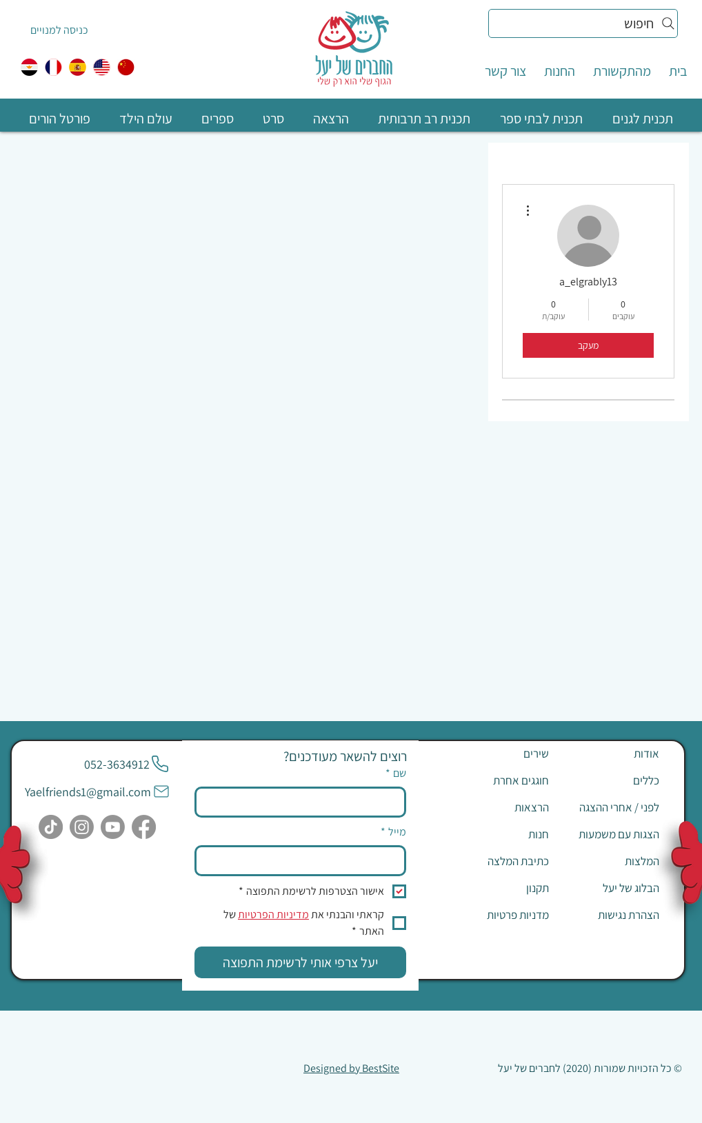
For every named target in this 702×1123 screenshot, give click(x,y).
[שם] (304, 802)
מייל (393, 832)
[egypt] (29, 67)
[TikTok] (51, 827)
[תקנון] (500, 888)
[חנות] (500, 834)
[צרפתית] (53, 67)
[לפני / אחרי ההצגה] (610, 807)
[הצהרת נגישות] (610, 915)
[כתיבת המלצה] (500, 861)
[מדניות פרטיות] (500, 915)
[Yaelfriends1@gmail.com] (98, 791)
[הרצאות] (500, 807)
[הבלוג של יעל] (610, 888)
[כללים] (610, 780)
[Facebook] (144, 827)
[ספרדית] (77, 67)
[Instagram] (82, 827)
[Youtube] (113, 827)
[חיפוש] (583, 23)
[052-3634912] (127, 764)
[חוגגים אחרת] (500, 780)
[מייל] (304, 860)
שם (395, 773)
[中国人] (125, 67)
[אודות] (610, 753)
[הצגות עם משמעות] (610, 834)
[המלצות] (610, 861)
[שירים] (500, 753)
